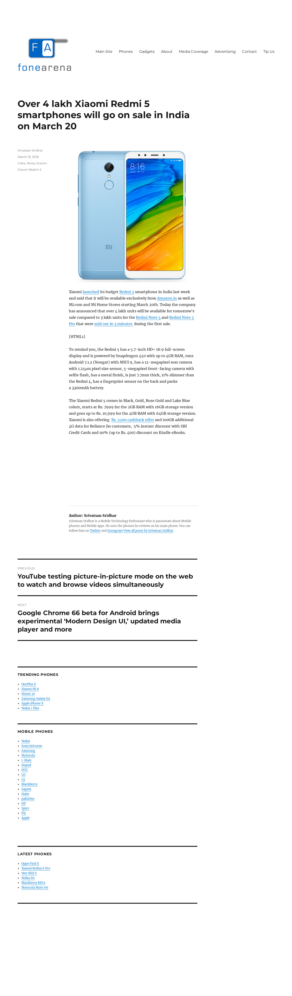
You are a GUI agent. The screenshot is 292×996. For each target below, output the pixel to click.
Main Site (104, 51)
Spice (25, 808)
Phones (126, 51)
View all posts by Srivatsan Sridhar (148, 531)
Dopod (26, 765)
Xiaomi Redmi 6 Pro (35, 868)
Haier (25, 794)
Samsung (28, 751)
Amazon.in (167, 298)
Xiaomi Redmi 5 (29, 169)
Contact (249, 51)
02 (23, 779)
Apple (25, 818)
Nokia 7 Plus (30, 708)
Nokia (25, 741)
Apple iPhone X (32, 703)
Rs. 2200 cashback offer (132, 419)
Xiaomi (41, 163)
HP (23, 803)
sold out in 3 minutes (113, 323)
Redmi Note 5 (149, 317)
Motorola (28, 755)
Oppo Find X (30, 864)
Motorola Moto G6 (34, 888)
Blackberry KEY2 (33, 883)
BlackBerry (29, 784)
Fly (23, 813)
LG (23, 775)
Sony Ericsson (31, 746)
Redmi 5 (126, 292)
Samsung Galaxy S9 (35, 699)
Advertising (225, 51)
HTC (24, 770)
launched (91, 292)
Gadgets (147, 51)
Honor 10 (28, 694)
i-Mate (26, 760)
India (21, 163)
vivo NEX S (29, 873)
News (31, 163)
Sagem (26, 789)
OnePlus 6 (28, 684)
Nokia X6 (28, 878)
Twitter (95, 531)
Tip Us (268, 51)
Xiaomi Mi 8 (30, 689)
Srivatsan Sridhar (30, 150)
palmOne (27, 799)
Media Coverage (193, 51)
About (166, 51)
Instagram (115, 531)
